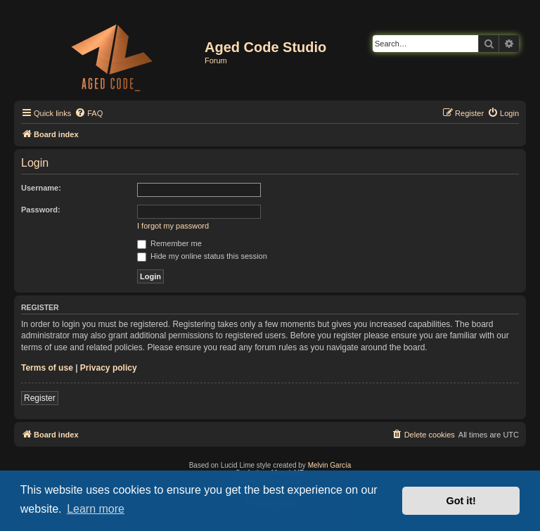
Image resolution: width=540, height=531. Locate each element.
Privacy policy (108, 368)
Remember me (169, 243)
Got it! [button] (461, 500)
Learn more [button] (95, 509)
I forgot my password (173, 226)
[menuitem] (89, 113)
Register (40, 398)
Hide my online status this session (202, 256)
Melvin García (330, 465)
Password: (40, 209)
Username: (41, 188)
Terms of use (47, 368)
